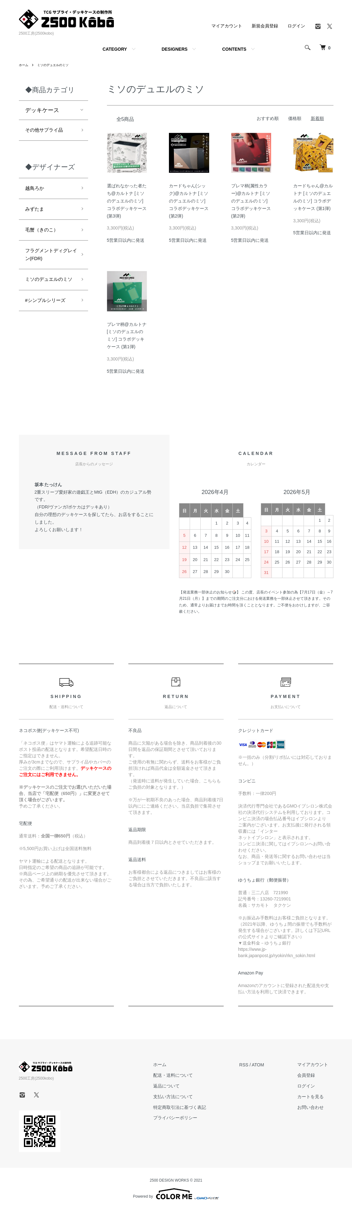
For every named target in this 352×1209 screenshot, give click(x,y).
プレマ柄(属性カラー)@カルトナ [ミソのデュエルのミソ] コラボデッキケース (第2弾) (251, 200)
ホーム (24, 65)
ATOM (268, 1064)
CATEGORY (115, 49)
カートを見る (316, 1096)
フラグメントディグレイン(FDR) (47, 263)
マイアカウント (226, 25)
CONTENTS (234, 49)
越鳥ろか (36, 191)
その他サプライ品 (47, 131)
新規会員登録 (265, 25)
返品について (181, 1085)
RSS (254, 1064)
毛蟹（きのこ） (45, 236)
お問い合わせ (316, 1107)
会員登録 (311, 1075)
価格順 (294, 118)
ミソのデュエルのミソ (58, 65)
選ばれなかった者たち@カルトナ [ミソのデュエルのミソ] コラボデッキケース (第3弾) (127, 200)
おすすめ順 (268, 118)
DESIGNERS (174, 49)
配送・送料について (188, 1075)
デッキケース (42, 110)
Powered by (176, 1194)
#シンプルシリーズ (49, 323)
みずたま (36, 213)
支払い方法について (188, 1096)
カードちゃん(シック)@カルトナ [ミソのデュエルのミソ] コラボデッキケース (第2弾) (189, 200)
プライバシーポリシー (190, 1118)
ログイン (296, 25)
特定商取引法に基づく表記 (194, 1107)
